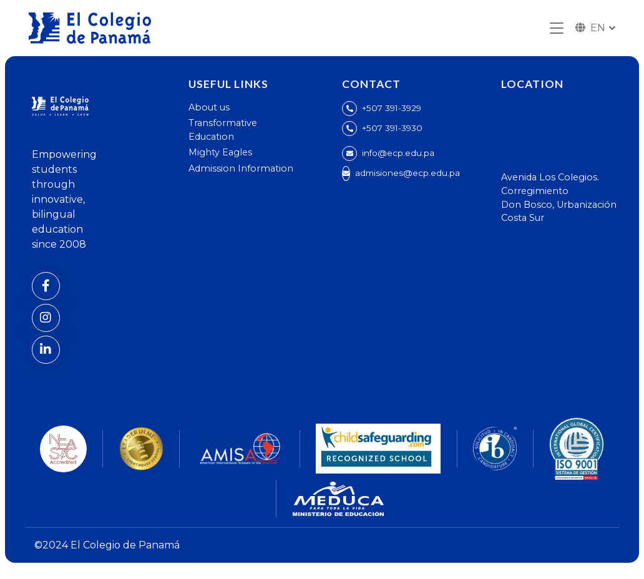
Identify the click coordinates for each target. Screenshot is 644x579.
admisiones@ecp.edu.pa (407, 173)
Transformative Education (222, 129)
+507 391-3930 (392, 128)
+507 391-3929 (391, 108)
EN (590, 28)
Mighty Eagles (220, 152)
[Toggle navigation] (556, 28)
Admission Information (240, 168)
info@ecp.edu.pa (398, 153)
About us (209, 107)
